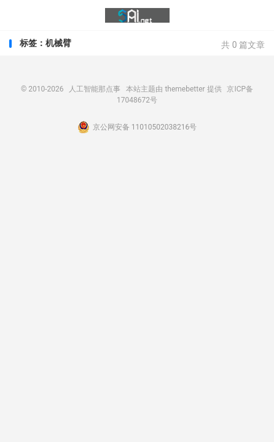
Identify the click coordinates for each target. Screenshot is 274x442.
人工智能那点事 (137, 15)
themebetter (185, 89)
